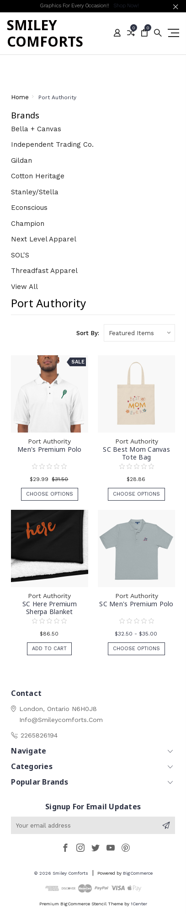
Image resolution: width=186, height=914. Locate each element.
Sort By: (87, 333)
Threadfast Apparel (44, 271)
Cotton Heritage (37, 176)
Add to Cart (49, 649)
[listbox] (139, 333)
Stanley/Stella (34, 192)
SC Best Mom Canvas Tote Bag (136, 453)
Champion (27, 223)
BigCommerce (138, 873)
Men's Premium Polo (49, 449)
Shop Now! (126, 6)
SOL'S (20, 255)
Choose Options (49, 494)
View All (24, 287)
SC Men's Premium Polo (136, 603)
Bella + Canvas (36, 129)
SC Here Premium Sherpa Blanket (49, 607)
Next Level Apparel (43, 239)
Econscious (29, 207)
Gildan (21, 160)
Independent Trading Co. (52, 144)
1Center (139, 903)
